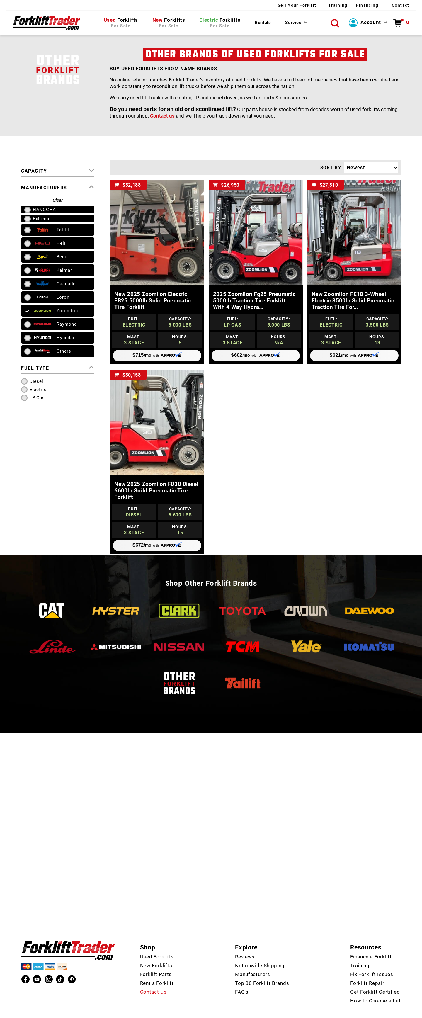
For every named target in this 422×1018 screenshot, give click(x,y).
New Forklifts (156, 952)
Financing (359, 5)
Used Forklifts (157, 943)
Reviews (245, 943)
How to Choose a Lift (375, 987)
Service (293, 23)
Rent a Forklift (157, 970)
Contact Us (153, 978)
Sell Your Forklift (274, 5)
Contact (400, 5)
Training (323, 5)
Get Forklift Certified (375, 978)
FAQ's (241, 978)
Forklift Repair (367, 970)
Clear (57, 201)
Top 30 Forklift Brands (262, 970)
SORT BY (330, 168)
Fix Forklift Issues (371, 961)
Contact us (162, 117)
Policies (290, 1012)
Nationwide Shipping (260, 952)
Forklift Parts (156, 961)
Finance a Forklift (371, 943)
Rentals (262, 23)
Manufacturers (252, 961)
